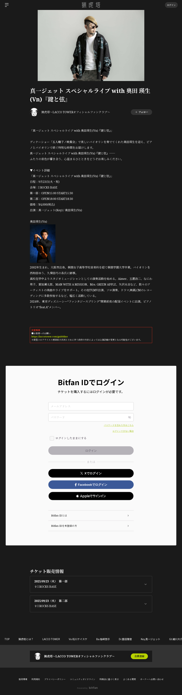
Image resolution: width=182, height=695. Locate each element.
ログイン (171, 4)
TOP (7, 639)
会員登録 (139, 656)
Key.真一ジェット (150, 639)
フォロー (141, 112)
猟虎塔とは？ (25, 639)
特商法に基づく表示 (109, 679)
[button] (91, 496)
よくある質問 (129, 679)
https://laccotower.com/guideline (49, 336)
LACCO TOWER (51, 639)
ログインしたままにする (71, 438)
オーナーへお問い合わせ (152, 679)
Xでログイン (90, 473)
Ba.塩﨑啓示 (103, 639)
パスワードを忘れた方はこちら (119, 425)
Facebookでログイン (91, 484)
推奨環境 (23, 679)
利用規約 (35, 679)
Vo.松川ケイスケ (78, 639)
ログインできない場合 (123, 431)
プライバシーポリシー (55, 679)
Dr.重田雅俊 (125, 639)
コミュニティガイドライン (82, 679)
